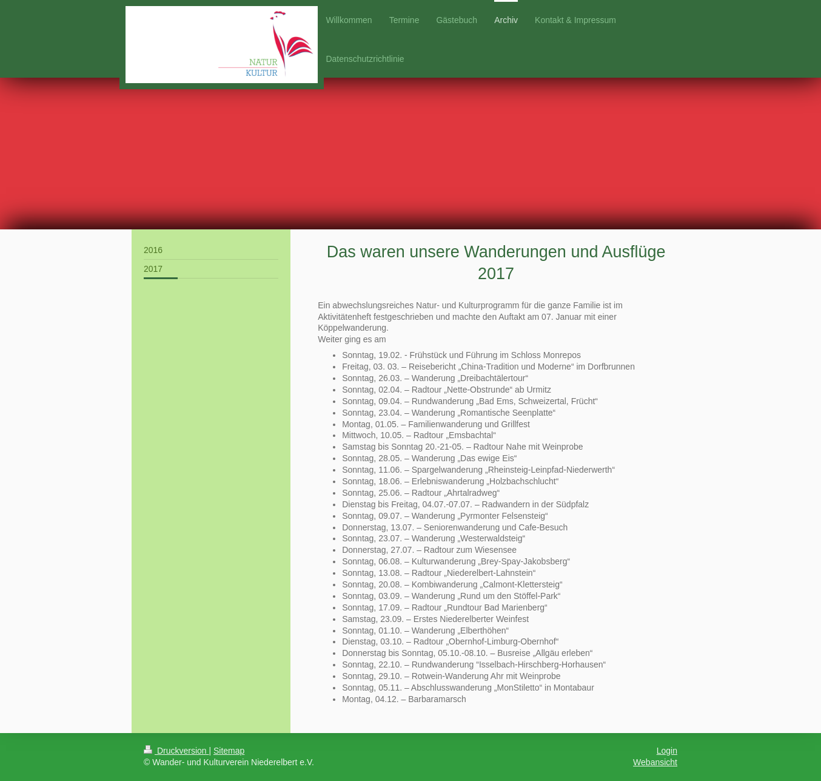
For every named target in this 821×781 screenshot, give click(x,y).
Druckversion (176, 751)
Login (667, 751)
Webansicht (655, 762)
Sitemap (228, 751)
